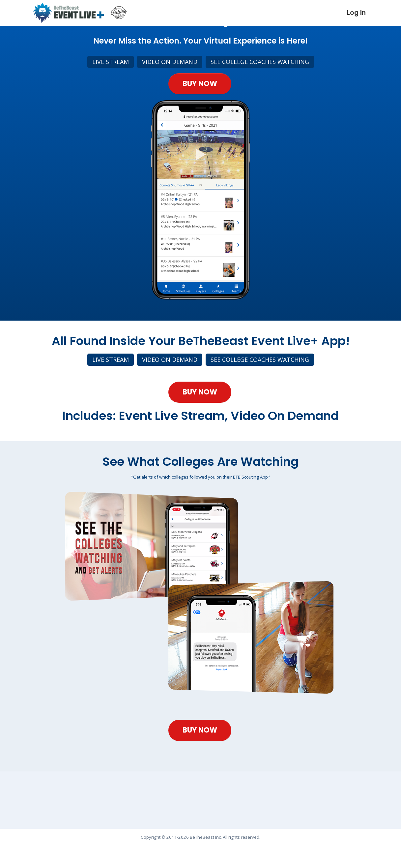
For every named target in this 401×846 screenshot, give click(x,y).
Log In (356, 12)
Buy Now (199, 93)
